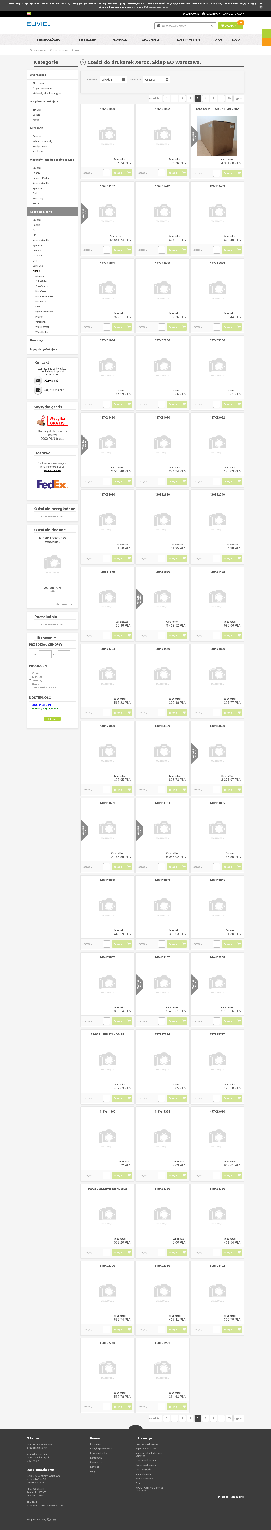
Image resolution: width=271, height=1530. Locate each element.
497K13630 (217, 1111)
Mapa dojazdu (143, 1474)
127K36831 (107, 263)
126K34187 (107, 186)
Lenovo (37, 250)
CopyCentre (41, 286)
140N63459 (162, 726)
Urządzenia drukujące (147, 1444)
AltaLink (39, 276)
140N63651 (107, 803)
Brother (37, 109)
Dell (35, 230)
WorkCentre (41, 332)
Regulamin (95, 1444)
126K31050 (107, 109)
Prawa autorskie (144, 1478)
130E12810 (162, 494)
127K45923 (217, 263)
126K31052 (162, 109)
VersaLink (40, 321)
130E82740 (217, 494)
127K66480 (107, 417)
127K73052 (217, 417)
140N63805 (217, 803)
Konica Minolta (41, 183)
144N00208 (217, 957)
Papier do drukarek (146, 1448)
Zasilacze (38, 151)
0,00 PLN (230, 25)
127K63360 (217, 340)
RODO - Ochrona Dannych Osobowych (149, 1489)
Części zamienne (59, 50)
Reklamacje (96, 1457)
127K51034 (107, 340)
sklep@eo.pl (51, 380)
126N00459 (217, 186)
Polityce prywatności (156, 7)
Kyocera (37, 188)
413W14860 (107, 1111)
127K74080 (107, 494)
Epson (36, 114)
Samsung (38, 198)
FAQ (92, 1471)
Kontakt (94, 1466)
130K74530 (162, 648)
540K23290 (107, 1265)
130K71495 (217, 571)
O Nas (219, 39)
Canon (36, 225)
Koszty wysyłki (188, 39)
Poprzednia (146, 98)
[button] (113, 79)
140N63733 (162, 803)
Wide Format (42, 327)
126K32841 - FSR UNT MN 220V (217, 109)
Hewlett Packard (42, 178)
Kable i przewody (42, 141)
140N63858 (107, 880)
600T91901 (162, 1342)
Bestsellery (88, 39)
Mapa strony (96, 1462)
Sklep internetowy (36, 1519)
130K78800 (217, 648)
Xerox (36, 119)
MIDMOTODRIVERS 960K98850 (52, 540)
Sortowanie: (92, 79)
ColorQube (41, 281)
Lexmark (37, 255)
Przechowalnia (235, 14)
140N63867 (107, 957)
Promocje (119, 39)
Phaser (39, 316)
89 (222, 98)
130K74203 (107, 648)
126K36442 (162, 186)
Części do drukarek (146, 1465)
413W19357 (162, 1111)
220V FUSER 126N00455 (107, 1034)
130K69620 (162, 571)
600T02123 (217, 1265)
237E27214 (162, 1034)
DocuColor (41, 291)
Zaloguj (118, 173)
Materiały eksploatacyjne (47, 93)
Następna (236, 98)
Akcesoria (38, 83)
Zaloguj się (192, 14)
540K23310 (162, 1265)
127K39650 (162, 263)
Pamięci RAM (40, 146)
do (54, 654)
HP (34, 235)
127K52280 (162, 340)
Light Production (44, 311)
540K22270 (162, 1188)
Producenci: (135, 79)
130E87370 (107, 571)
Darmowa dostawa (146, 1460)
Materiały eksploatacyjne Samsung (149, 1454)
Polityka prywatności (101, 1448)
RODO (236, 39)
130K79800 (107, 726)
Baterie (37, 136)
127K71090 (162, 417)
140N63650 (217, 726)
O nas (139, 1483)
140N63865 (217, 880)
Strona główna (48, 39)
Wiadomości (150, 39)
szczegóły (87, 173)
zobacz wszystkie (63, 604)
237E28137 (217, 1034)
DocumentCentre (44, 296)
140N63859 (162, 880)
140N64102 (162, 957)
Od (35, 654)
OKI (35, 193)
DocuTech (40, 301)
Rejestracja (213, 14)
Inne (37, 306)
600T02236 (107, 1342)
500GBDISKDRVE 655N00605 (107, 1188)
